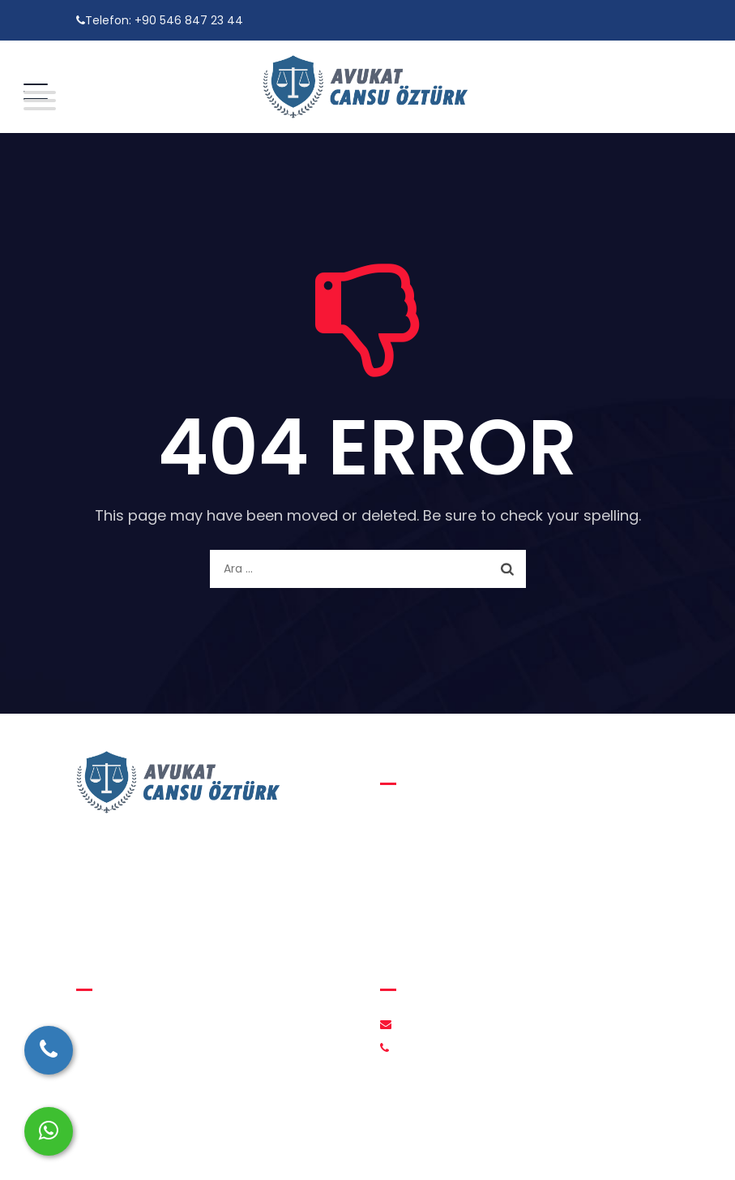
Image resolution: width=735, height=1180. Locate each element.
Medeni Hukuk (432, 849)
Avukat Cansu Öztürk (358, 1148)
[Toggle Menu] (36, 100)
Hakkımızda (120, 1024)
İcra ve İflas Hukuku (447, 911)
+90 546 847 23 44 (189, 20)
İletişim (109, 1055)
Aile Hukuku (424, 818)
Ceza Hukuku (429, 880)
